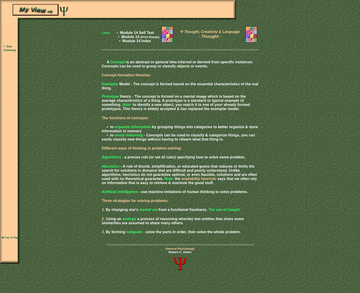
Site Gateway (9, 48)
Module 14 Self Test (137, 33)
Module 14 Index (136, 41)
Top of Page (12, 237)
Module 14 (140, 37)
